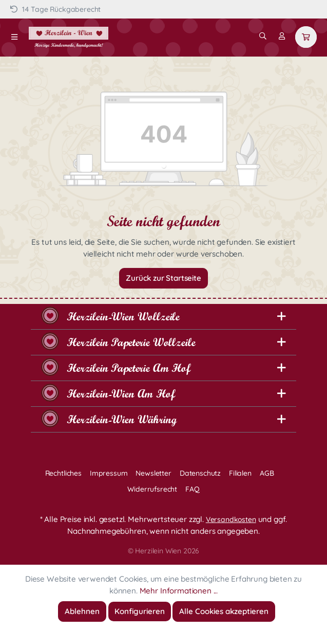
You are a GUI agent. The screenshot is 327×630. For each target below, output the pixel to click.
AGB (267, 473)
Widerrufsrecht (152, 489)
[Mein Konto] (282, 36)
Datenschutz (200, 473)
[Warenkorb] (306, 37)
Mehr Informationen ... (179, 591)
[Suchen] (263, 36)
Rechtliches (63, 473)
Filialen (240, 473)
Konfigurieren (139, 611)
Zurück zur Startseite (163, 278)
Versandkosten (231, 519)
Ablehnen (82, 611)
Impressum (109, 473)
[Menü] (14, 37)
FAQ (192, 489)
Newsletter (153, 473)
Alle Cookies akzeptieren (223, 611)
